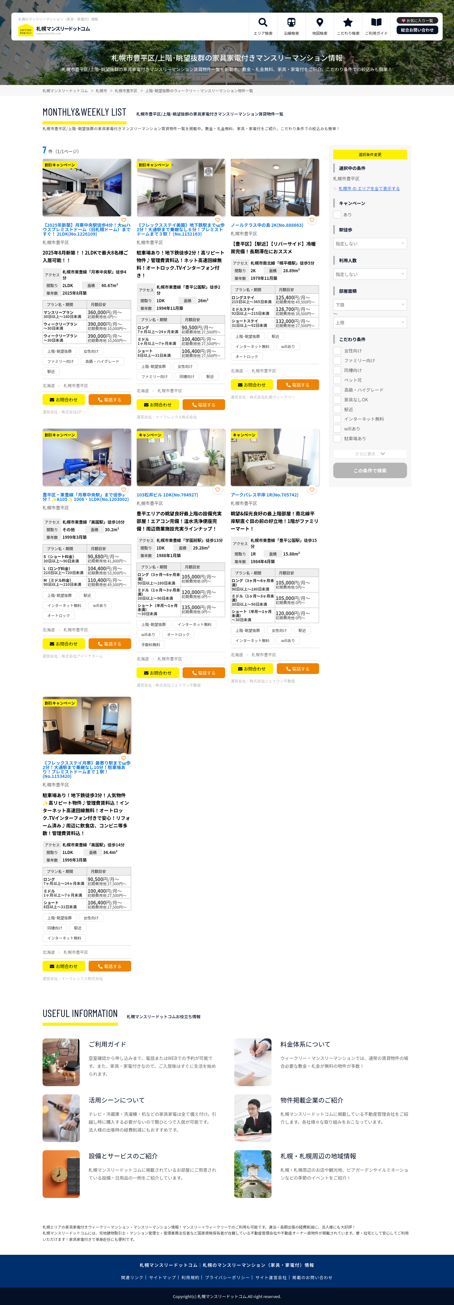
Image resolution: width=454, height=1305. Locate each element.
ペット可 (353, 379)
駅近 (348, 409)
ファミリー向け (359, 360)
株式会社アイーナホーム (82, 656)
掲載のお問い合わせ (312, 1277)
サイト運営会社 (271, 1277)
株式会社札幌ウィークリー (272, 397)
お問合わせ (66, 399)
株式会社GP (71, 411)
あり (347, 214)
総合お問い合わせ (417, 30)
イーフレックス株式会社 (176, 416)
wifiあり (352, 428)
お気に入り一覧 (419, 20)
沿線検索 (291, 33)
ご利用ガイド (376, 33)
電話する (112, 399)
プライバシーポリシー (227, 1277)
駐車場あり (355, 438)
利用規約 (191, 1277)
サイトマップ (162, 1277)
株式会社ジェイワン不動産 (178, 685)
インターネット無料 (364, 419)
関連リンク (132, 1277)
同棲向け (353, 370)
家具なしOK (356, 399)
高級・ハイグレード (364, 389)
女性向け (353, 350)
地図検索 (319, 33)
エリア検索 (262, 33)
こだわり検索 (348, 33)
